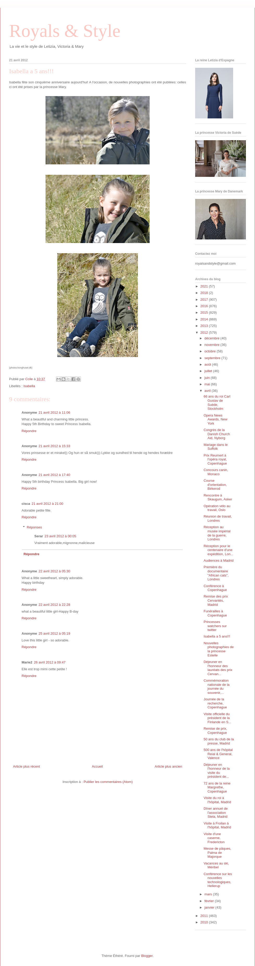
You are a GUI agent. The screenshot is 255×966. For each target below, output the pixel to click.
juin (208, 378)
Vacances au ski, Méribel (216, 865)
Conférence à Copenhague (215, 588)
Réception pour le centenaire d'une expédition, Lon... (218, 550)
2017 (204, 299)
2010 (204, 922)
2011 (204, 916)
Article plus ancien (168, 766)
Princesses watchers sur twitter (215, 626)
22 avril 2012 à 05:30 (54, 571)
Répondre (29, 431)
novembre (212, 345)
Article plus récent (26, 766)
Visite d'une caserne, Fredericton (214, 838)
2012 (204, 332)
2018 (204, 293)
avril (208, 391)
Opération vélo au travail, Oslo (216, 508)
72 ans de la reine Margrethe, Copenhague (216, 787)
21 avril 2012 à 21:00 (47, 504)
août (208, 364)
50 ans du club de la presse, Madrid (218, 741)
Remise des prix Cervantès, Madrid (215, 600)
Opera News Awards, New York (215, 419)
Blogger (146, 956)
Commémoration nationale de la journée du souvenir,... (216, 687)
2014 (204, 319)
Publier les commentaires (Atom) (108, 782)
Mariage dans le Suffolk (215, 447)
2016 (204, 306)
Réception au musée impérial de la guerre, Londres (216, 533)
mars (209, 894)
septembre (213, 358)
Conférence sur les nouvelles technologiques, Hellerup (217, 880)
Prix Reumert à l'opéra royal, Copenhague (215, 459)
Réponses (34, 527)
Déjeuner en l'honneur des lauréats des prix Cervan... (217, 668)
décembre (212, 338)
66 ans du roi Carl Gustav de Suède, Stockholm (216, 402)
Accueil (97, 766)
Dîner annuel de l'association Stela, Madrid (215, 813)
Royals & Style (64, 31)
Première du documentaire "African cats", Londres (215, 573)
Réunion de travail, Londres (217, 518)
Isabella (29, 386)
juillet (209, 371)
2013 (204, 326)
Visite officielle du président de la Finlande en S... (217, 718)
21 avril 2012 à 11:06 (54, 412)
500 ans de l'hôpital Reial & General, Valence (218, 754)
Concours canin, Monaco (215, 472)
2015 (204, 312)
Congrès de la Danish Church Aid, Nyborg (216, 434)
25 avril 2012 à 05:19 (54, 633)
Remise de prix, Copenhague (215, 731)
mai (208, 384)
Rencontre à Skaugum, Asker (217, 497)
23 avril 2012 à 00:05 (60, 536)
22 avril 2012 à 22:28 (54, 605)
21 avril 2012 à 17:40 (54, 475)
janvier (210, 907)
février (210, 901)
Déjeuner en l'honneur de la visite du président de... (216, 771)
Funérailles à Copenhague (215, 613)
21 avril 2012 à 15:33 (54, 446)
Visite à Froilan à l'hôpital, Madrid (217, 825)
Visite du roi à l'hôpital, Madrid (217, 800)
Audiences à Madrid (218, 560)
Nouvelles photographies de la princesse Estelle (218, 649)
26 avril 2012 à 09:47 (49, 662)
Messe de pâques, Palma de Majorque (217, 852)
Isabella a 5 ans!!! (216, 636)
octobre (211, 351)
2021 (204, 286)
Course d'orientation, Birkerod (215, 485)
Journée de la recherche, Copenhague (215, 703)
